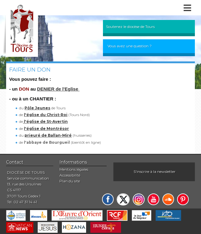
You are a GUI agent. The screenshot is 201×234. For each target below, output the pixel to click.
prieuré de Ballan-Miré (48, 135)
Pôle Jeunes (37, 108)
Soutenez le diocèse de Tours (130, 26)
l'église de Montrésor (46, 128)
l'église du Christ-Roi (45, 114)
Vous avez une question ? (130, 46)
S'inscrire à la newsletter (155, 171)
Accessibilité (69, 175)
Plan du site (69, 181)
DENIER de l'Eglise (58, 89)
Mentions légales (73, 169)
